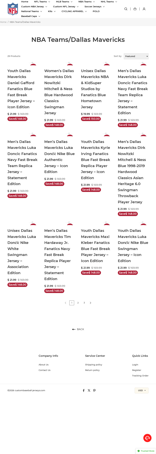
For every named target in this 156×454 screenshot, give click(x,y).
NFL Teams (40, 1)
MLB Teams (62, 1)
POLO (96, 11)
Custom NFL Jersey (64, 6)
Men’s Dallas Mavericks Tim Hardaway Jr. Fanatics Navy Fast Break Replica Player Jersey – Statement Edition (57, 254)
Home (24, 1)
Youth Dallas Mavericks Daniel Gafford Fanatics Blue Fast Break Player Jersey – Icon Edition (21, 89)
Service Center (95, 356)
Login (135, 364)
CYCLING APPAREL (73, 11)
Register (136, 370)
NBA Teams (85, 1)
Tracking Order (140, 375)
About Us (43, 364)
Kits (50, 11)
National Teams (30, 11)
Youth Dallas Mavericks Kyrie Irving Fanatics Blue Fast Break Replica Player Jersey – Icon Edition (95, 160)
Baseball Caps (29, 16)
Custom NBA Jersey (32, 6)
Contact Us (44, 370)
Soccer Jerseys (93, 6)
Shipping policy (93, 364)
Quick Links (140, 356)
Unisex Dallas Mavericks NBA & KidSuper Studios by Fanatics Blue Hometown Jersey (95, 89)
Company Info (48, 356)
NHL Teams (107, 1)
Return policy (92, 370)
